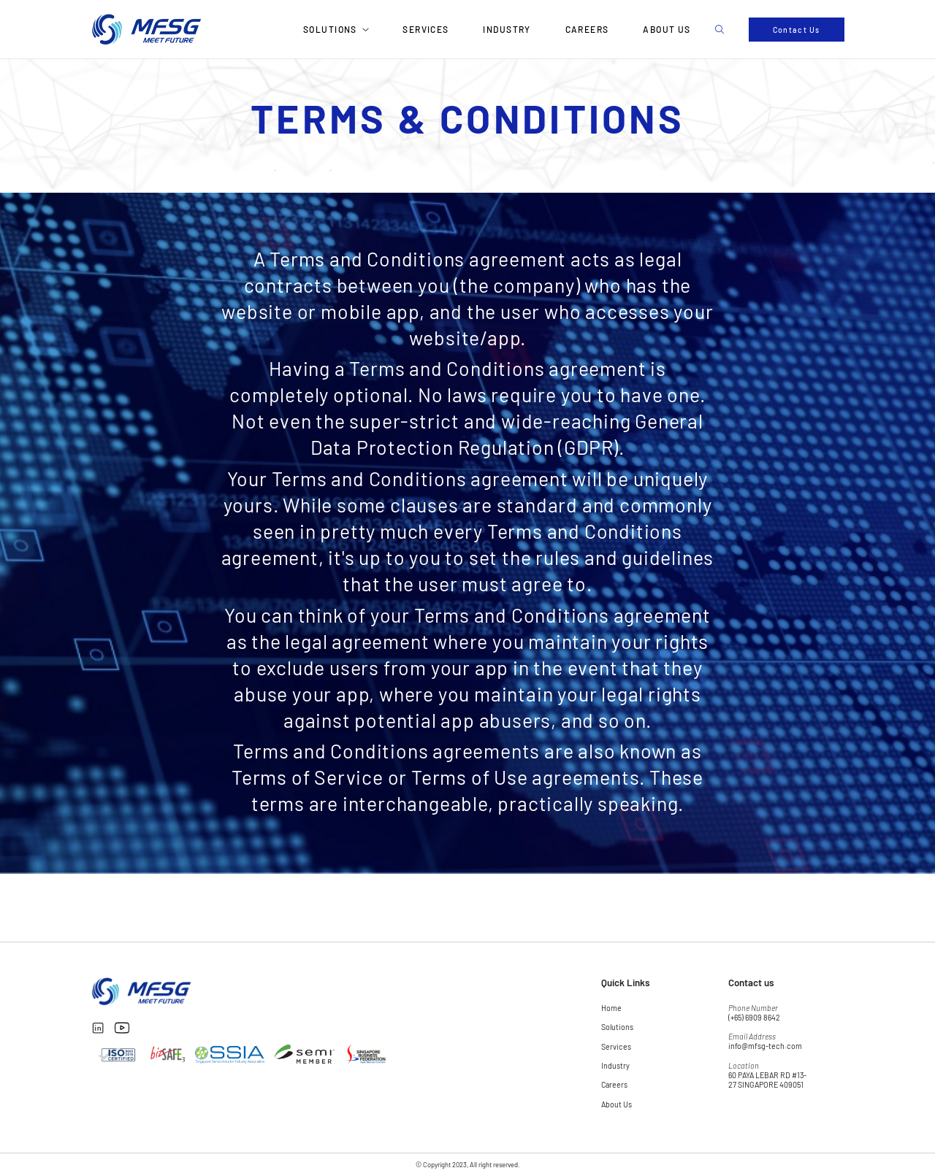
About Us (667, 29)
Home (611, 1007)
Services (425, 29)
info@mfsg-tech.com (765, 1045)
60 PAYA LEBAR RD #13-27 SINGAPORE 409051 (767, 1079)
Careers (587, 29)
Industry (507, 29)
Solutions (330, 29)
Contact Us (796, 29)
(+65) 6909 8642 (754, 1017)
